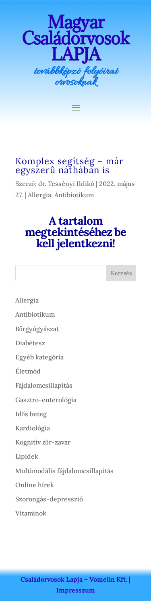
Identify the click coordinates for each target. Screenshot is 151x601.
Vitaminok (30, 513)
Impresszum (75, 590)
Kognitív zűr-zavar (42, 442)
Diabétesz (30, 343)
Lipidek (26, 456)
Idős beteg (31, 414)
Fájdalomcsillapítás (43, 385)
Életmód (28, 371)
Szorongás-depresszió (49, 499)
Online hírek (34, 485)
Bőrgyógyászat (37, 329)
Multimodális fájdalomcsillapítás (64, 471)
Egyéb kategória (39, 357)
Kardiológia (32, 428)
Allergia (39, 195)
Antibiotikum (74, 195)
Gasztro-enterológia (46, 400)
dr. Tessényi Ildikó (66, 183)
